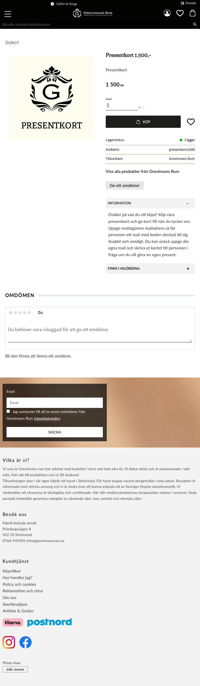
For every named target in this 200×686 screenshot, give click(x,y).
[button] (8, 15)
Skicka (54, 432)
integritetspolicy (47, 418)
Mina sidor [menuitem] (167, 13)
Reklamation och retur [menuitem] (23, 590)
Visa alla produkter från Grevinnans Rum (142, 171)
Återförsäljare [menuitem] (15, 604)
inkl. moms (15, 669)
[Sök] (195, 24)
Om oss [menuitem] (9, 597)
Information (119, 203)
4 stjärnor (24, 312)
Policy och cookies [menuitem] (19, 584)
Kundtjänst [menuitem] (16, 561)
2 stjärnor (15, 312)
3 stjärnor (19, 312)
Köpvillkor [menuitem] (12, 570)
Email (11, 391)
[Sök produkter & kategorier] (95, 24)
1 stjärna (10, 312)
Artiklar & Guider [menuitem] (18, 610)
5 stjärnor (29, 312)
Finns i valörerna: (124, 268)
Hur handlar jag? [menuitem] (17, 577)
